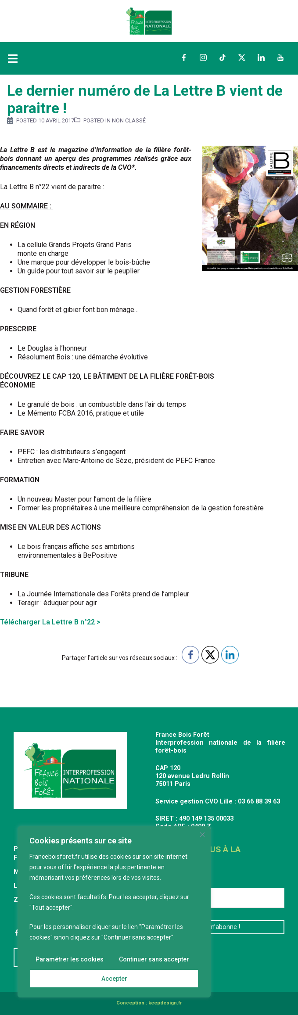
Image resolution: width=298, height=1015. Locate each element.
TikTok (222, 57)
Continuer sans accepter (154, 959)
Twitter (241, 57)
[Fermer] (202, 834)
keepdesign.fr (165, 1003)
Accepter (114, 978)
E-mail (168, 881)
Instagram (203, 57)
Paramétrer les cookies (70, 959)
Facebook (183, 57)
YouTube (280, 57)
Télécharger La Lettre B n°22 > (50, 622)
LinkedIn (261, 57)
